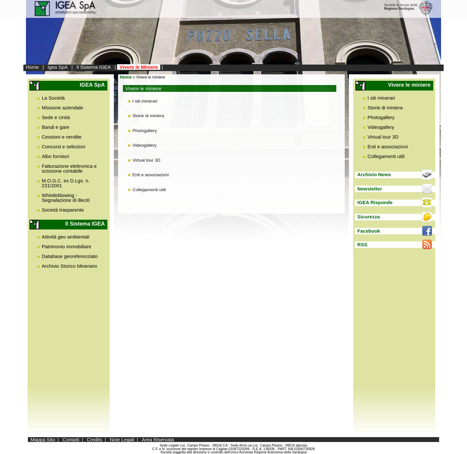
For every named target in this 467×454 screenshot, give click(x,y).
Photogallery (145, 130)
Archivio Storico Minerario (69, 266)
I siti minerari (145, 101)
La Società (53, 98)
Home (32, 67)
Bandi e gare (55, 127)
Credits (94, 439)
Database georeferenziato (70, 256)
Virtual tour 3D (147, 160)
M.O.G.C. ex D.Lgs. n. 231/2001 (66, 183)
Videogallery (145, 145)
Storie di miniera (148, 115)
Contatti (71, 439)
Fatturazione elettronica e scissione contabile (69, 168)
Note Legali (122, 439)
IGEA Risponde (375, 202)
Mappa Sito (42, 439)
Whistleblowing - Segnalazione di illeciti (66, 197)
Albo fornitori (55, 156)
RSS (362, 244)
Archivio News (374, 174)
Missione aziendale (62, 107)
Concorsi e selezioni (63, 146)
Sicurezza (368, 216)
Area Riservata (158, 439)
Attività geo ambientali (66, 236)
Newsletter (369, 188)
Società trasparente (63, 210)
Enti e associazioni (151, 174)
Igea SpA (58, 67)
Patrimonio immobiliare (66, 246)
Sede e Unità (56, 117)
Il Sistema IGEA (94, 67)
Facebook (368, 231)
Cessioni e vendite (62, 137)
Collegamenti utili (149, 189)
